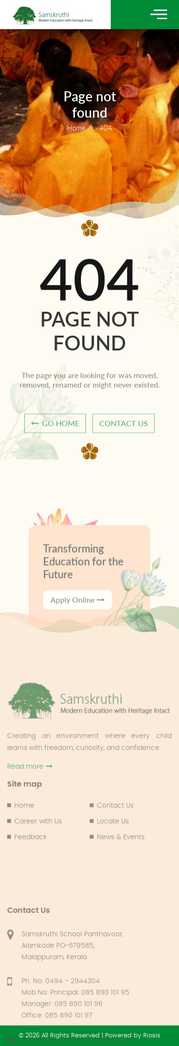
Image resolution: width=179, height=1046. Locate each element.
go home (55, 428)
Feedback (30, 862)
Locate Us (113, 846)
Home (76, 127)
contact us (123, 428)
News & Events (121, 862)
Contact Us (115, 831)
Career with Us (38, 846)
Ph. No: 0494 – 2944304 (60, 1040)
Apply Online (78, 629)
